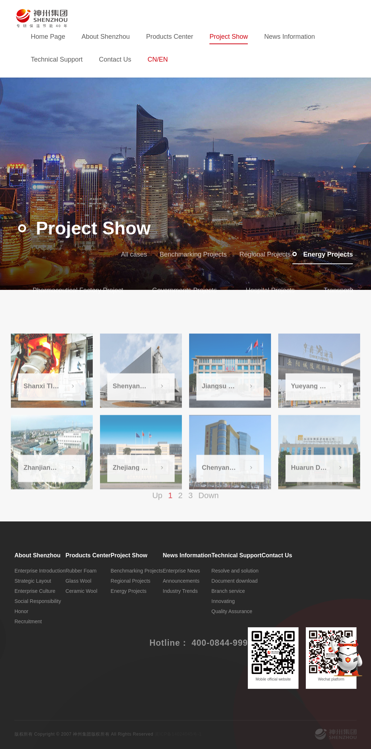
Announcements (181, 581)
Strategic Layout (32, 581)
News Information (289, 36)
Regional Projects (260, 254)
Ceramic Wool (81, 591)
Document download (235, 581)
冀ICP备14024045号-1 (178, 734)
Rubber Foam (81, 571)
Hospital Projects (270, 290)
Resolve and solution (235, 571)
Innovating (223, 601)
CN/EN (157, 59)
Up (157, 500)
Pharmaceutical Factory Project (78, 290)
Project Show (228, 36)
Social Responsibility (37, 601)
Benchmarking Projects (188, 254)
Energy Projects (322, 254)
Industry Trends (180, 591)
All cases (129, 254)
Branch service (228, 591)
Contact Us (115, 59)
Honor (21, 611)
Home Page (48, 36)
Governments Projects (184, 290)
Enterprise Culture (34, 591)
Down (209, 500)
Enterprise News (181, 571)
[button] (352, 289)
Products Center (169, 36)
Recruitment (28, 621)
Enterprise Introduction (40, 571)
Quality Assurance (232, 611)
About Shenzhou (106, 36)
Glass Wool (78, 581)
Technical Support (57, 59)
